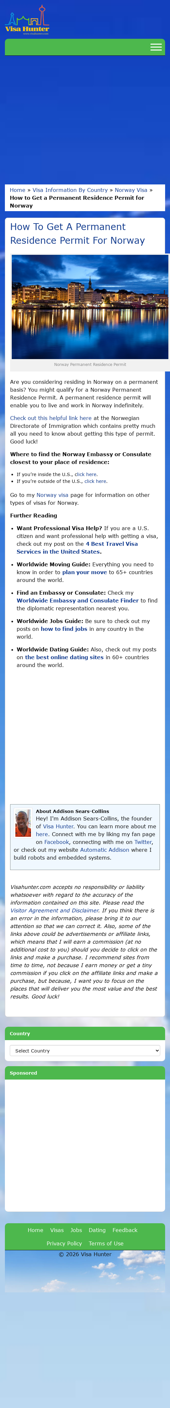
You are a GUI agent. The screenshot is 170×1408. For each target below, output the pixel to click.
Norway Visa (131, 190)
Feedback (125, 1230)
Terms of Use (106, 1243)
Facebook (56, 842)
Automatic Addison (104, 850)
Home (17, 190)
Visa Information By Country (70, 190)
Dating (97, 1230)
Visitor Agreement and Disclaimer (54, 910)
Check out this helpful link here (51, 418)
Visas (57, 1230)
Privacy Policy (64, 1243)
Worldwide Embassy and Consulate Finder (78, 600)
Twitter (142, 842)
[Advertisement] (61, 120)
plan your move (84, 572)
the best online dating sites (64, 657)
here (42, 834)
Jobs (76, 1230)
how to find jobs (64, 629)
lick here (86, 474)
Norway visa (53, 495)
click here (95, 481)
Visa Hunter (58, 826)
